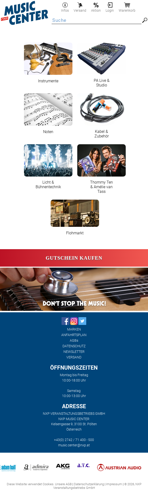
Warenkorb (127, 8)
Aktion (96, 8)
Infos (65, 8)
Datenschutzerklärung (89, 484)
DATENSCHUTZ (74, 346)
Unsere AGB (63, 484)
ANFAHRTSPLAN (73, 335)
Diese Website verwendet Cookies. (30, 484)
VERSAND (73, 357)
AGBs (74, 341)
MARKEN (74, 329)
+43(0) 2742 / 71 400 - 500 (74, 440)
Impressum (114, 484)
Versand (80, 8)
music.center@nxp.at (74, 445)
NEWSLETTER (74, 352)
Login (110, 8)
